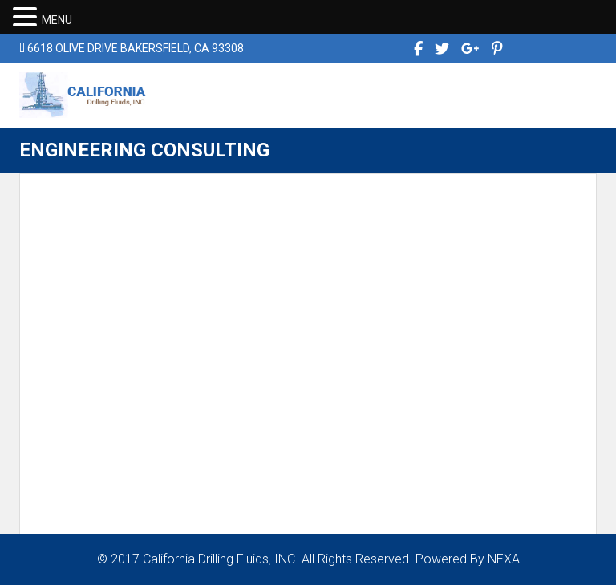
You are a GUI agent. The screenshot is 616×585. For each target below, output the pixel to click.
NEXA (504, 559)
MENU (57, 20)
